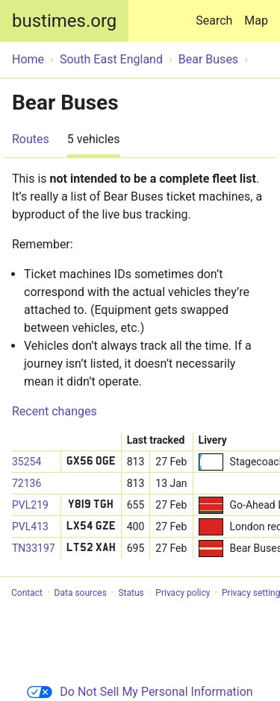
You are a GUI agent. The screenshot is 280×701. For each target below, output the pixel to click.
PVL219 (30, 505)
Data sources (81, 593)
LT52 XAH (91, 548)
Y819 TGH (90, 505)
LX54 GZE (91, 526)
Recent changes (54, 411)
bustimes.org (64, 20)
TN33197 (33, 548)
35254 (26, 462)
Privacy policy (182, 593)
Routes (30, 139)
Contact (27, 593)
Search (217, 14)
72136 (26, 483)
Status (130, 593)
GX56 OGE (91, 461)
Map (256, 20)
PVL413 (30, 526)
